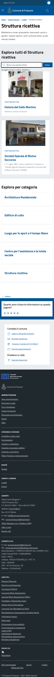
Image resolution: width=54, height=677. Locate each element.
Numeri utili (6, 531)
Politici (4, 418)
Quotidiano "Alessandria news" (13, 600)
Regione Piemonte (9, 3)
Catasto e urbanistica (10, 443)
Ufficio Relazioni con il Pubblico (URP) (16, 523)
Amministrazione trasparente (13, 627)
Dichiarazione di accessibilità (12, 624)
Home (3, 19)
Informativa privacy (9, 616)
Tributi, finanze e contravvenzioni (14, 455)
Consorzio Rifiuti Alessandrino (13, 593)
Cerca (47, 64)
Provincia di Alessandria (11, 585)
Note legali (5, 620)
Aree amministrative (9, 399)
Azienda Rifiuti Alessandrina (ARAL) (15, 596)
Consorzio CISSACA (9, 589)
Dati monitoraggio (8, 664)
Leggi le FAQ (6, 630)
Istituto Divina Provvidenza (12, 604)
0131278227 (14, 508)
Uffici (3, 422)
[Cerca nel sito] (46, 10)
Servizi (28, 664)
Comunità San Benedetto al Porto (15, 608)
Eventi (4, 486)
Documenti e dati (8, 403)
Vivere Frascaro (13, 19)
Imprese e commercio (10, 451)
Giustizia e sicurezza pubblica (13, 447)
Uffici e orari (6, 527)
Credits (44, 664)
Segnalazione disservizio (11, 633)
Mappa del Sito (17, 667)
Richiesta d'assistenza (10, 639)
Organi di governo (8, 410)
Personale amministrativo (11, 414)
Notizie (4, 469)
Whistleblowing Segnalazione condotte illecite (20, 612)
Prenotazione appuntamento (13, 636)
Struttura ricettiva (12, 102)
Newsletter (6, 655)
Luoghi (24, 19)
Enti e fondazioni (8, 407)
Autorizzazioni (7, 440)
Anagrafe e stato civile (10, 436)
